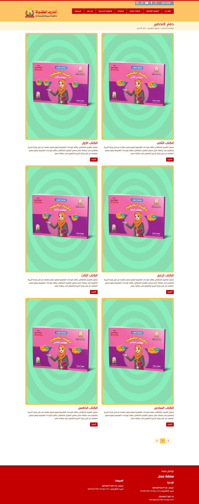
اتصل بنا (168, 11)
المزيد (161, 396)
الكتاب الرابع (157, 261)
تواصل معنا (166, 3)
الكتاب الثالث (89, 261)
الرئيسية (78, 11)
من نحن (90, 11)
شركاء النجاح (135, 11)
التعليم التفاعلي (152, 11)
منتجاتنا (121, 11)
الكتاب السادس (156, 380)
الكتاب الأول (90, 143)
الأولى (156, 440)
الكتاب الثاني (157, 143)
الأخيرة (168, 440)
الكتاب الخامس (88, 380)
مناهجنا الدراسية (105, 11)
